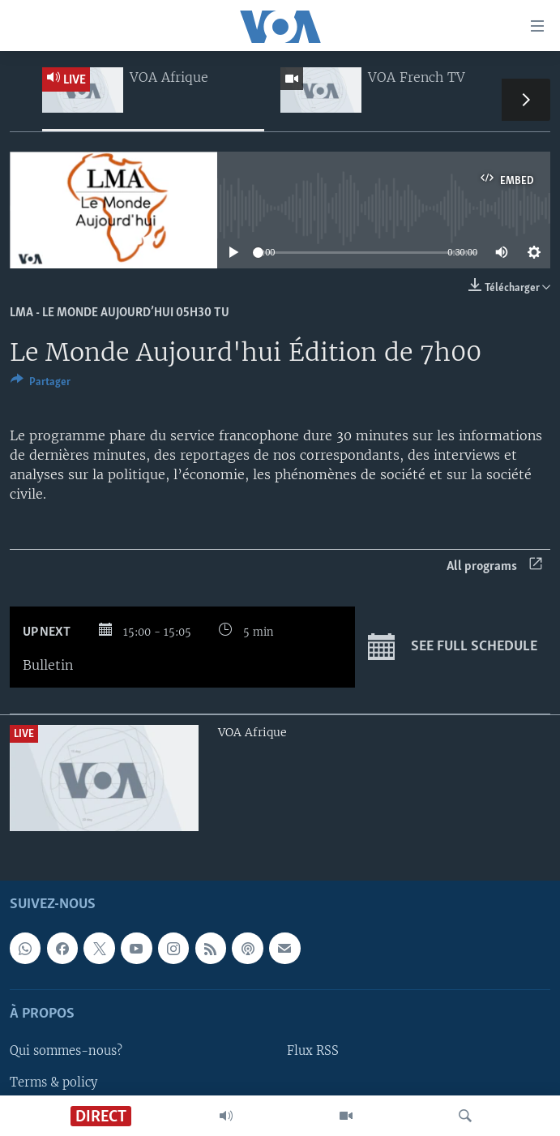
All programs (494, 566)
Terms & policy (53, 1081)
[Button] (41, 384)
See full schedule (452, 647)
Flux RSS (313, 1051)
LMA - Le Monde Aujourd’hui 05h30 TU (119, 313)
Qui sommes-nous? (66, 1051)
